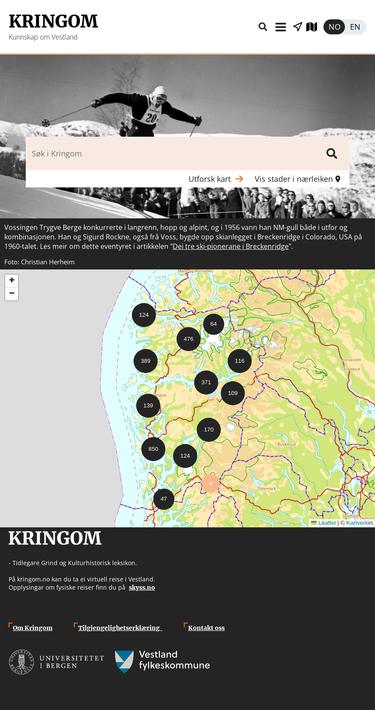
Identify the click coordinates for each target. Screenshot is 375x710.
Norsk (334, 26)
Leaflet (323, 523)
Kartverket (359, 523)
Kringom (53, 21)
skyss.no (142, 587)
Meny (280, 27)
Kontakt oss (206, 628)
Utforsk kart (314, 27)
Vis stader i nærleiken (297, 27)
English (355, 26)
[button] (140, 311)
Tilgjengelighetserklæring (120, 628)
